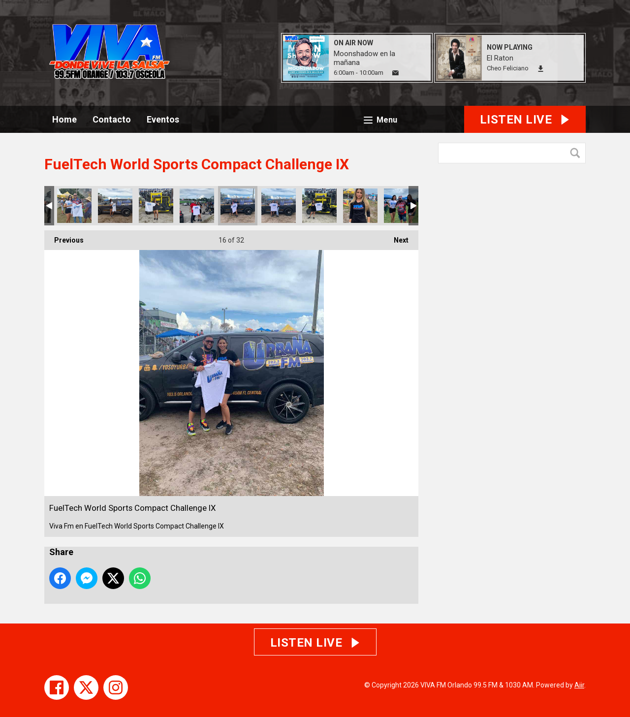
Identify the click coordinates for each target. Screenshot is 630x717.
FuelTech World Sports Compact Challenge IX (74, 205)
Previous (64, 237)
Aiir (579, 685)
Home (64, 119)
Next (396, 237)
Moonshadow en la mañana (364, 58)
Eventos (163, 119)
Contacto (112, 119)
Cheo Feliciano (508, 68)
